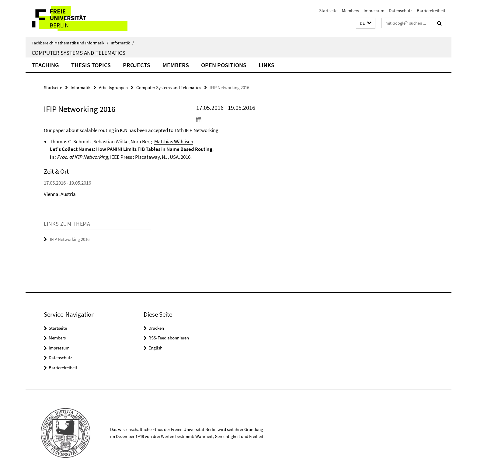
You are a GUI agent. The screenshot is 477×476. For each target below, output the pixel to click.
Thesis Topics (91, 65)
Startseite (328, 10)
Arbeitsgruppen (113, 87)
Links (266, 65)
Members (350, 10)
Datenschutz (400, 10)
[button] (365, 23)
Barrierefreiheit (431, 10)
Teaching (45, 65)
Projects (136, 65)
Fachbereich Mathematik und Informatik (70, 43)
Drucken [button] (156, 328)
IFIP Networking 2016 (69, 239)
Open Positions (223, 65)
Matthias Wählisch (173, 141)
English (155, 348)
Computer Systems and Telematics (78, 52)
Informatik (122, 43)
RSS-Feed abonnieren (168, 338)
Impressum (374, 10)
